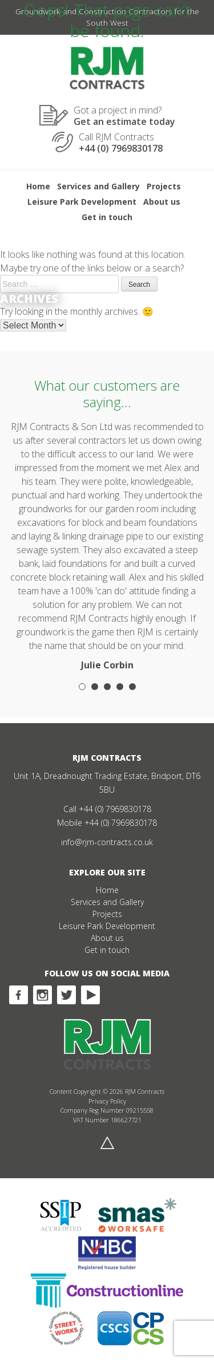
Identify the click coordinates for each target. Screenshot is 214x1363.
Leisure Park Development (81, 201)
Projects (164, 186)
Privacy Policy (107, 1101)
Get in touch (107, 217)
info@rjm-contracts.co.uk (107, 842)
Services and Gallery (98, 186)
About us (161, 201)
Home (38, 186)
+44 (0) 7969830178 (115, 809)
